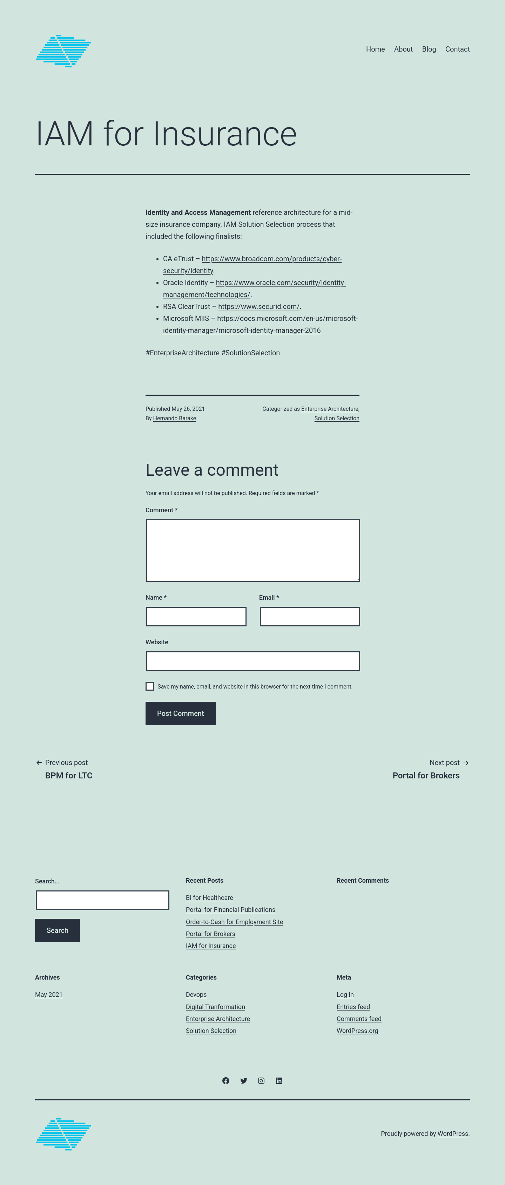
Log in (345, 994)
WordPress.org (357, 1030)
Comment (161, 510)
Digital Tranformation (215, 1006)
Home (375, 49)
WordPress (453, 1133)
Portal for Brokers (210, 933)
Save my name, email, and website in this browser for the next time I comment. (255, 686)
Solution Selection (337, 418)
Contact (457, 49)
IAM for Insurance (211, 945)
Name (156, 597)
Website (157, 642)
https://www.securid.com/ (258, 306)
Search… (47, 881)
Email (269, 597)
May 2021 (49, 994)
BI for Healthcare (209, 897)
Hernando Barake (174, 418)
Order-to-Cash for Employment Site (234, 922)
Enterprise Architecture (329, 409)
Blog (429, 49)
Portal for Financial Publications (230, 909)
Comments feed (359, 1018)
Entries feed (353, 1006)
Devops (196, 994)
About (403, 49)
